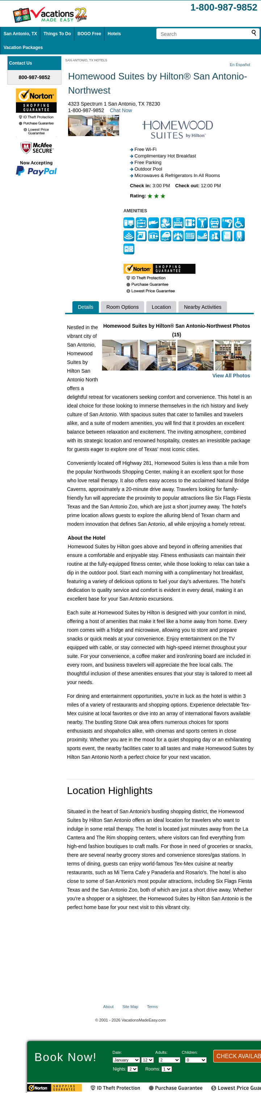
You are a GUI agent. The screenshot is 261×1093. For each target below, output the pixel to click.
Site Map (130, 1006)
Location (161, 307)
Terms (152, 1006)
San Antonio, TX (20, 33)
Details (85, 307)
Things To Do (57, 33)
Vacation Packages (23, 47)
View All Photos (231, 375)
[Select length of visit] (132, 1069)
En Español (240, 64)
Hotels (114, 33)
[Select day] (147, 1060)
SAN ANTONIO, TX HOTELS (86, 60)
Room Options (122, 307)
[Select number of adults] (169, 1060)
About (108, 1006)
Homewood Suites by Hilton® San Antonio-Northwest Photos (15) (177, 351)
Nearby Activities (202, 307)
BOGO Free (89, 33)
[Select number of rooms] (166, 1069)
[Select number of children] (196, 1060)
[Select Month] (126, 1060)
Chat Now (121, 110)
